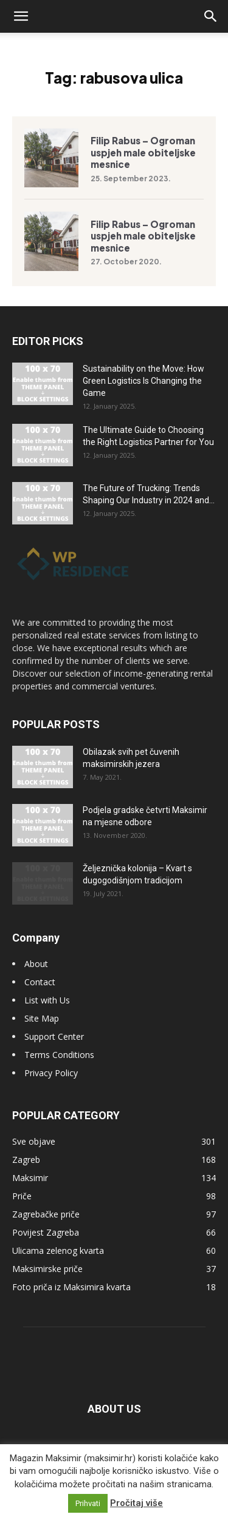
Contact (39, 982)
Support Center (54, 1036)
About (36, 963)
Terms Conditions (59, 1054)
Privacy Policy (51, 1073)
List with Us (47, 1000)
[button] (20, 16)
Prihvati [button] (87, 1503)
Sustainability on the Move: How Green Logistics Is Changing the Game (143, 381)
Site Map (41, 1018)
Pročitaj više (136, 1503)
